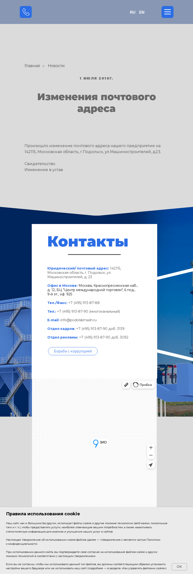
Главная (32, 65)
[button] (73, 351)
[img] (96, 12)
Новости (56, 65)
